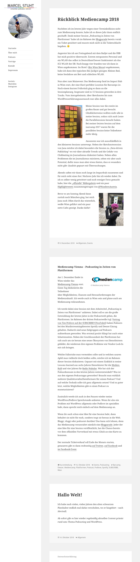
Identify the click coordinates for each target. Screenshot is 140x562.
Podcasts (11, 57)
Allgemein (82, 243)
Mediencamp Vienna (68, 284)
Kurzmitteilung (66, 465)
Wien (60, 470)
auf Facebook (110, 445)
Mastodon (12, 84)
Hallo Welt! (70, 495)
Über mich (12, 52)
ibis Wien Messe (96, 67)
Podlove (98, 467)
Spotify (105, 467)
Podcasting (104, 465)
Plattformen (81, 467)
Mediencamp (69, 467)
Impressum (13, 70)
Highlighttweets (65, 186)
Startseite (12, 48)
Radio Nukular (89, 368)
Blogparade (101, 39)
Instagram (12, 86)
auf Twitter (97, 445)
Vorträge (12, 61)
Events (90, 243)
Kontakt (11, 66)
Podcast (90, 467)
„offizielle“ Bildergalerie (84, 183)
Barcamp (116, 465)
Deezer (61, 467)
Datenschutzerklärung (67, 556)
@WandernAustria (107, 186)
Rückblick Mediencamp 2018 (88, 19)
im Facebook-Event (67, 449)
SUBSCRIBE (113, 467)
